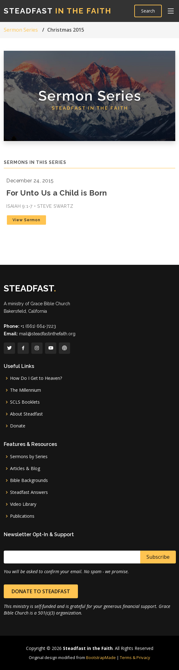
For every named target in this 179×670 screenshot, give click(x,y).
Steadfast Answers (29, 492)
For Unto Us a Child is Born (56, 192)
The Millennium (25, 390)
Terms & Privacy (135, 657)
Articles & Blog (25, 468)
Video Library (23, 504)
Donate (17, 426)
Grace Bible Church (50, 303)
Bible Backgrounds (29, 480)
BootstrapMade (101, 657)
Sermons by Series (29, 456)
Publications (22, 516)
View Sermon (26, 220)
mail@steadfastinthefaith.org (47, 333)
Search (148, 11)
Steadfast (57, 10)
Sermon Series (21, 29)
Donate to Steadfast (41, 591)
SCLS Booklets (25, 402)
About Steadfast (26, 414)
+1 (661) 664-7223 (38, 326)
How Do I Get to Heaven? (36, 378)
